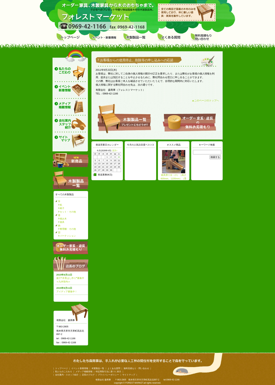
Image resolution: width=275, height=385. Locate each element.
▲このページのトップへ (205, 100)
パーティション (68, 236)
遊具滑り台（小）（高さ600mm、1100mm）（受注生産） (174, 178)
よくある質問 (114, 368)
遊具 (62, 222)
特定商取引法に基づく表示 (108, 371)
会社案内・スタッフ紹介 (67, 375)
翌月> (114, 150)
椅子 (62, 208)
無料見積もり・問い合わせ (136, 368)
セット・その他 (68, 211)
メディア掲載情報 (84, 371)
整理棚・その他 (68, 229)
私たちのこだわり (63, 371)
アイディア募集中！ (66, 291)
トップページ (61, 368)
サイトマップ (128, 375)
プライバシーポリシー (108, 375)
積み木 (63, 218)
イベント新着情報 (79, 368)
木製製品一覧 (97, 368)
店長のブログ (71, 264)
